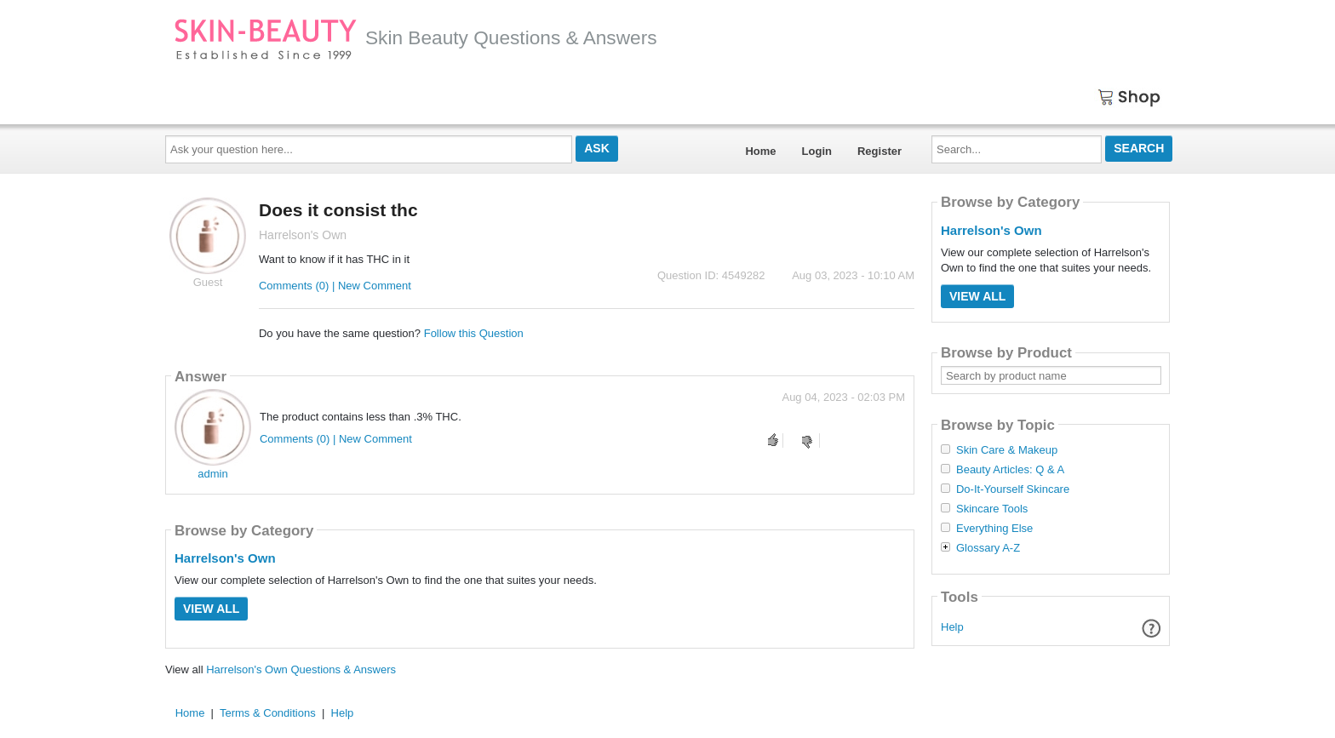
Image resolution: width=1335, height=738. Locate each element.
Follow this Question (474, 333)
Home (760, 151)
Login (817, 151)
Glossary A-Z (988, 548)
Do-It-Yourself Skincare (1012, 489)
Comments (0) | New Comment (335, 285)
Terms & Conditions (268, 713)
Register (879, 151)
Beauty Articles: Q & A (1010, 470)
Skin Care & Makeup (1006, 450)
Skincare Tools (992, 509)
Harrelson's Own (225, 558)
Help (952, 627)
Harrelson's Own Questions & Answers (301, 669)
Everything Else (994, 529)
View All (211, 608)
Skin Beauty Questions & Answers (415, 37)
